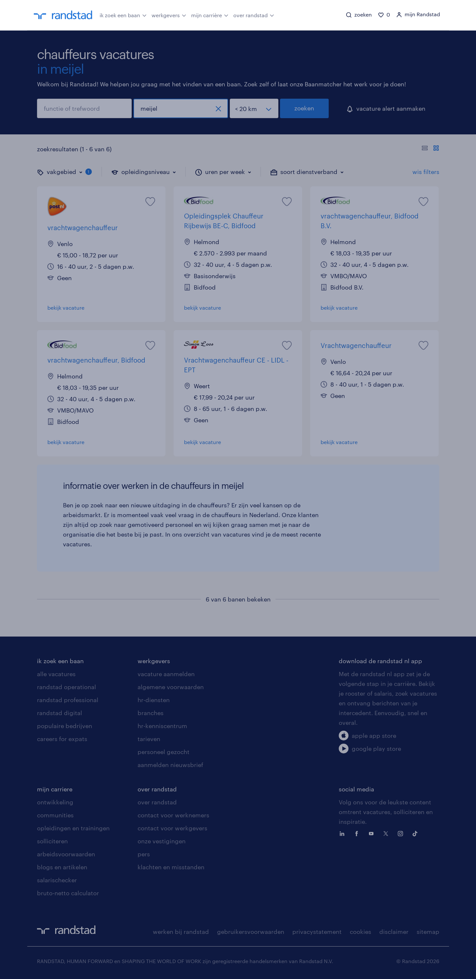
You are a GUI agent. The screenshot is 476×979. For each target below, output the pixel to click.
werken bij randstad (181, 931)
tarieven (149, 738)
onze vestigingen (162, 841)
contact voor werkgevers (172, 828)
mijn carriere (54, 789)
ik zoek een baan (123, 14)
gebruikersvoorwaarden (250, 931)
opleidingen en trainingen (73, 828)
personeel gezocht (163, 751)
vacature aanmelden (166, 673)
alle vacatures (56, 673)
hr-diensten (154, 699)
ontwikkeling (55, 802)
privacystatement (317, 931)
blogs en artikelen (62, 867)
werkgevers (169, 14)
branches (151, 712)
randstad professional (67, 699)
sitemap (428, 931)
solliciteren (52, 841)
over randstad (253, 14)
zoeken (304, 108)
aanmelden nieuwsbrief (170, 764)
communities (55, 815)
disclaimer (394, 931)
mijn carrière (209, 14)
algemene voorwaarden (171, 686)
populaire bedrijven (64, 725)
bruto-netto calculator (68, 893)
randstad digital (59, 712)
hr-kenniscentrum (162, 725)
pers (144, 854)
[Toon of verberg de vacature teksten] (430, 149)
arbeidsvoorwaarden (66, 854)
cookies (360, 931)
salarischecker (57, 880)
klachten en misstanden (171, 867)
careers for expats (62, 738)
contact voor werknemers (173, 815)
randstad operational (66, 686)
